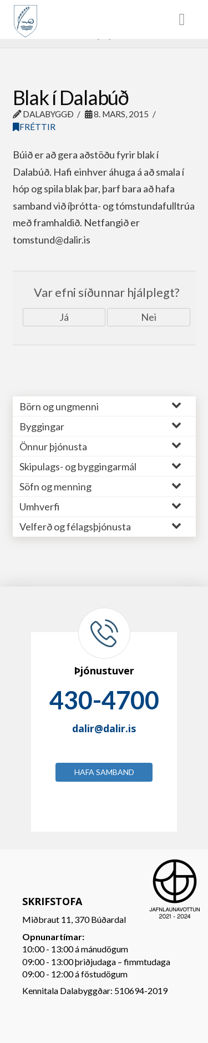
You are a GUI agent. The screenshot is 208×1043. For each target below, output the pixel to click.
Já (64, 317)
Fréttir (34, 127)
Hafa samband (104, 772)
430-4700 (104, 700)
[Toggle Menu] (104, 19)
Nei (148, 317)
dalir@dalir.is (104, 728)
